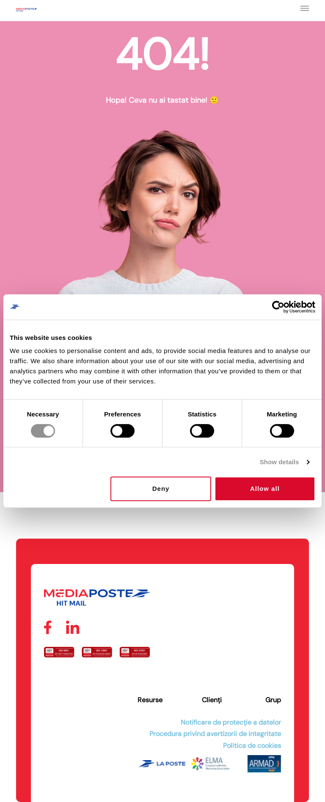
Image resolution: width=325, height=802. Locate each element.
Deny (161, 488)
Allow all (265, 488)
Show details (279, 461)
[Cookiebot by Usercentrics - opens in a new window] (278, 307)
